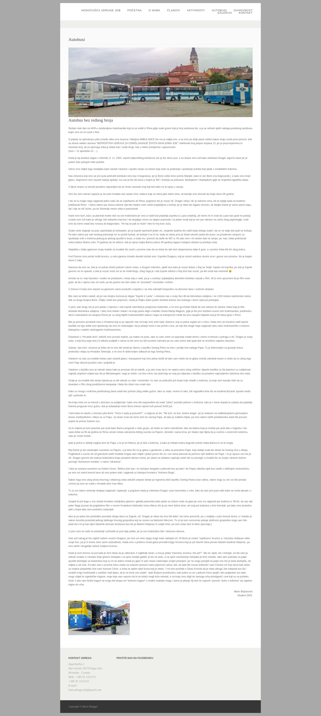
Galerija (224, 12)
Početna (134, 10)
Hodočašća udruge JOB (101, 10)
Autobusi (219, 10)
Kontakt (246, 12)
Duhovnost (243, 10)
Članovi (173, 10)
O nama (154, 10)
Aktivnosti (196, 10)
